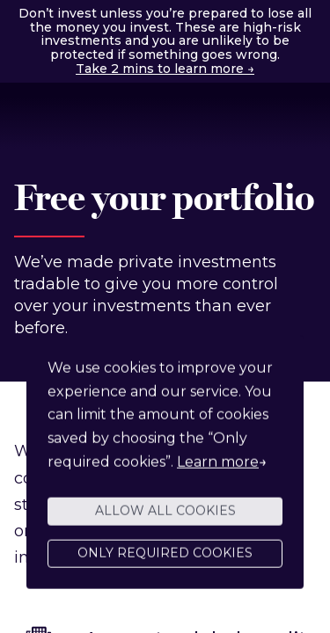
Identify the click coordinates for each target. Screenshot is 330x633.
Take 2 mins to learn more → (165, 68)
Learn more (218, 465)
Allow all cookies (165, 514)
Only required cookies (165, 556)
